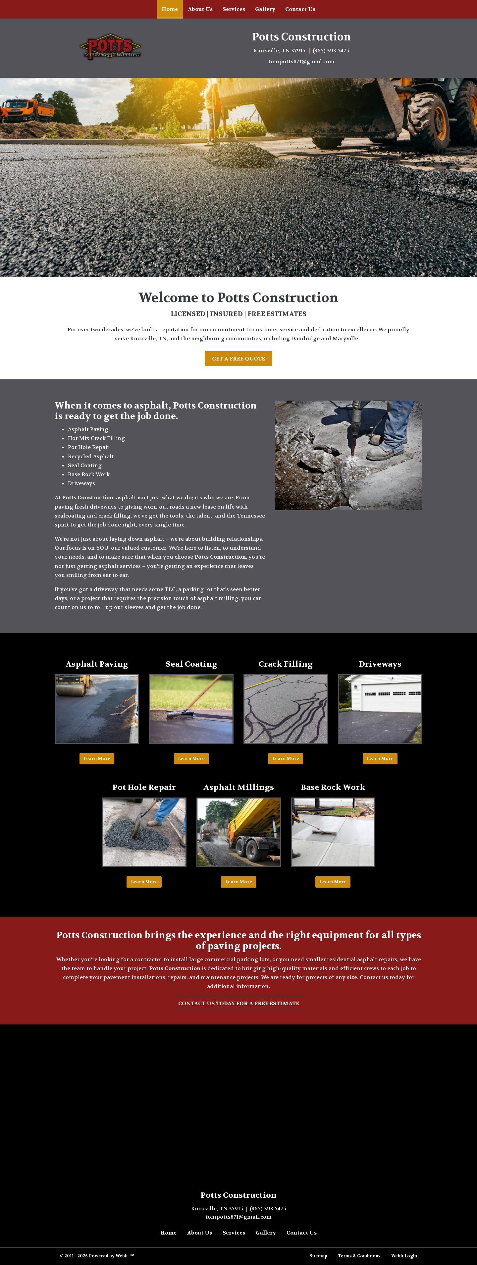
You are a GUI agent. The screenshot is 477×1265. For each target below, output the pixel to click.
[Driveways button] (380, 709)
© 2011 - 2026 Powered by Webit (97, 1256)
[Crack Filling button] (285, 709)
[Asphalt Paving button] (97, 709)
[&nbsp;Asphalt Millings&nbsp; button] (238, 832)
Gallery (265, 9)
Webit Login (404, 1256)
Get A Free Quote (238, 358)
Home (172, 7)
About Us (200, 9)
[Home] (113, 47)
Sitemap (318, 1256)
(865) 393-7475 (331, 50)
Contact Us (300, 9)
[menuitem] (170, 9)
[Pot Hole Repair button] (144, 832)
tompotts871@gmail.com (301, 61)
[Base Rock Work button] (333, 832)
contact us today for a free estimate (238, 1003)
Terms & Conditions (359, 1256)
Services (234, 9)
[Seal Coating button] (191, 709)
